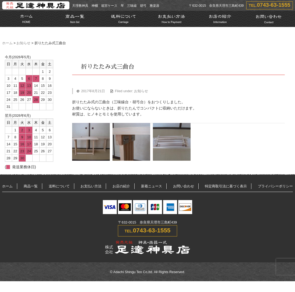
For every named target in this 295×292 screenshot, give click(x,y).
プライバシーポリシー (275, 186)
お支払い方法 (90, 186)
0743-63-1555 (273, 5)
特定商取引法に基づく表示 (226, 186)
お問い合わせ (183, 186)
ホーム (7, 43)
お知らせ (23, 43)
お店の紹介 (121, 186)
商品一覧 (31, 186)
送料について (59, 186)
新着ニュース (151, 186)
